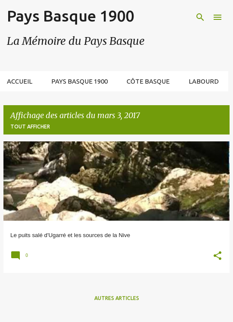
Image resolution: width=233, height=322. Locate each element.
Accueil (19, 81)
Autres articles (116, 298)
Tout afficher (30, 126)
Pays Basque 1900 (70, 16)
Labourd (204, 81)
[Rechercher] (200, 17)
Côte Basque (148, 81)
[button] (217, 256)
